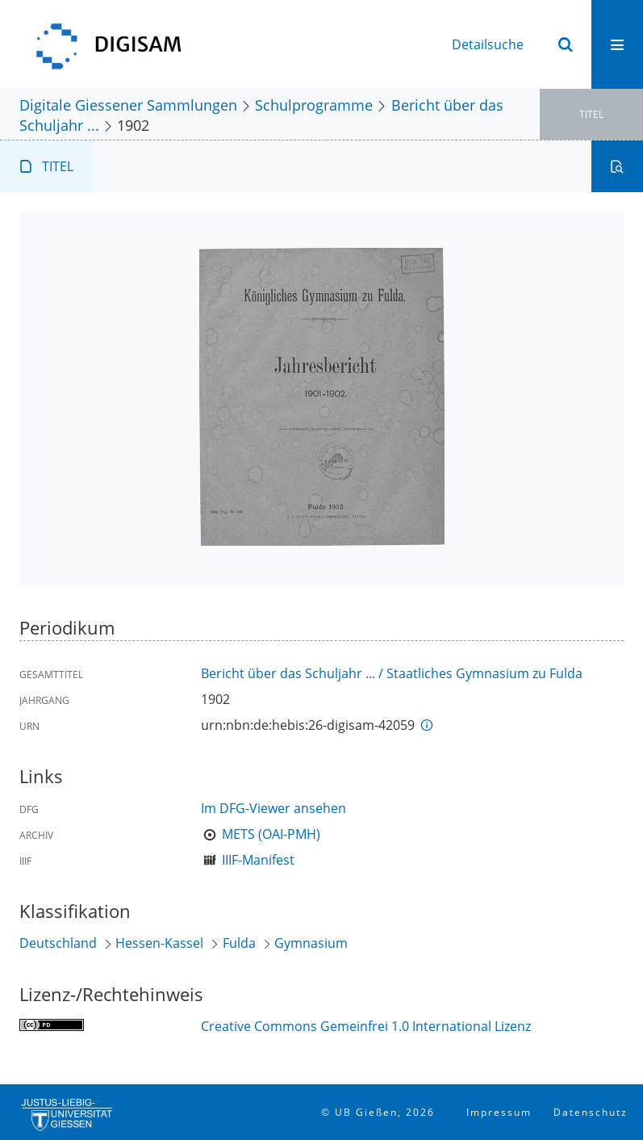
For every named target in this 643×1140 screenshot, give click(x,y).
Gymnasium (311, 943)
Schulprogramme (314, 104)
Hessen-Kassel (159, 943)
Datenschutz (590, 1112)
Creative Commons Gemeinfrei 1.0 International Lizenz (366, 1026)
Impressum (499, 1112)
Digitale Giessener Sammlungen (128, 104)
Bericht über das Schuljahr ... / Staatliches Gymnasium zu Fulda (391, 673)
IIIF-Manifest (258, 860)
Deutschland (58, 943)
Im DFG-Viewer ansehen (273, 808)
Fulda (239, 943)
